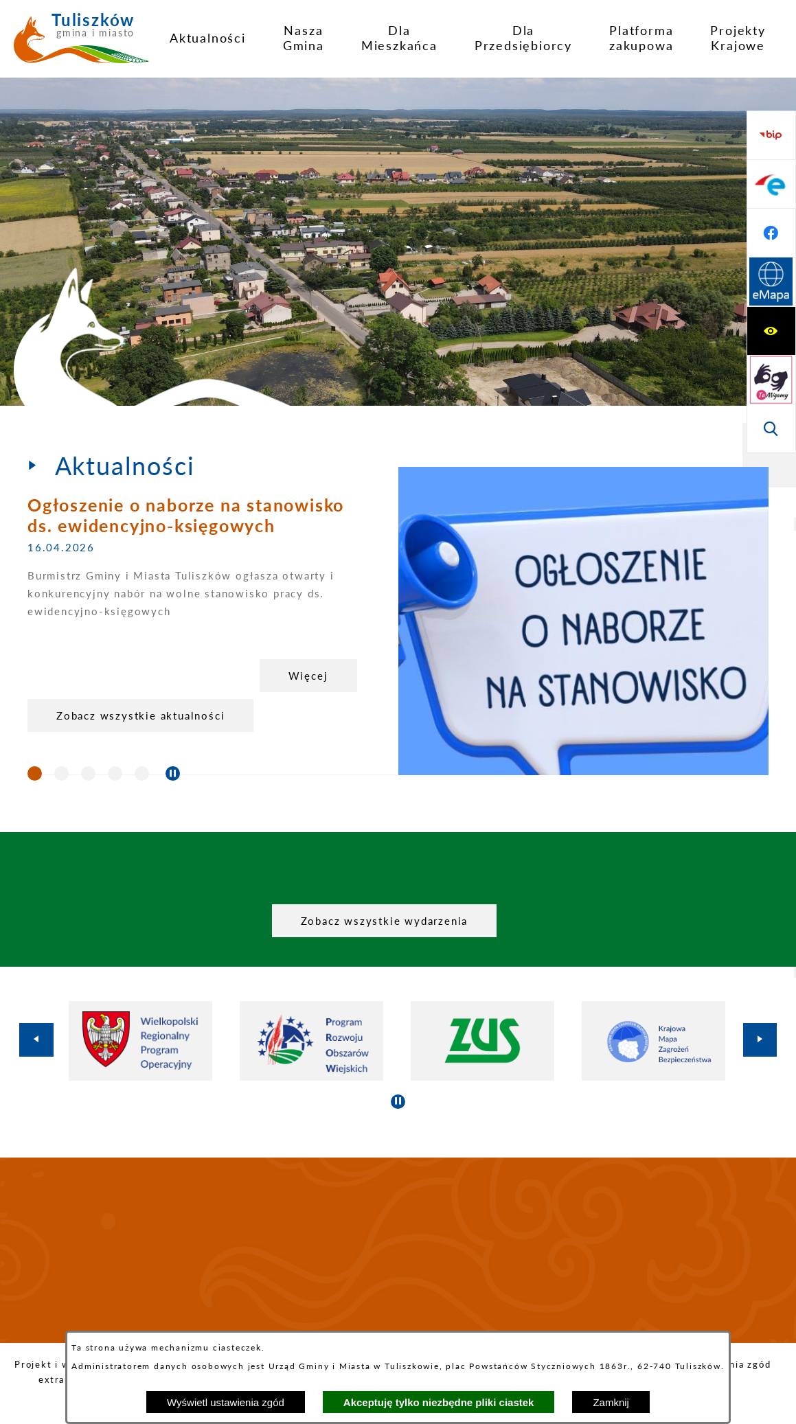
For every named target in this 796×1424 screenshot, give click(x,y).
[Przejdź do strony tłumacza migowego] (771, 184)
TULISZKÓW (398, 1250)
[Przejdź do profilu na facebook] (771, 380)
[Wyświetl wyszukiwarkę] (771, 233)
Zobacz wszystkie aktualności (140, 715)
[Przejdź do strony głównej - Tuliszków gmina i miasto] (81, 43)
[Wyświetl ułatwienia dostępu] (771, 135)
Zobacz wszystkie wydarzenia (384, 921)
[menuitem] (208, 38)
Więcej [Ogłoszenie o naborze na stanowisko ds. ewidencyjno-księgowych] (308, 675)
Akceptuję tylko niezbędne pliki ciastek (438, 1402)
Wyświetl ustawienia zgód (225, 1402)
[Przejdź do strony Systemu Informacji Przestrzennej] (771, 428)
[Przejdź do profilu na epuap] (771, 331)
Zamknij (611, 1402)
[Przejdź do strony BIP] (771, 282)
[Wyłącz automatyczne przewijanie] (173, 773)
